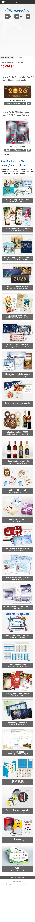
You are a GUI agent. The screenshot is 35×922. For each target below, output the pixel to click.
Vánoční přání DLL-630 (17, 100)
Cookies (27, 884)
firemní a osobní (17, 869)
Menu (17, 2)
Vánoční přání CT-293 (17, 147)
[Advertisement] (17, 38)
